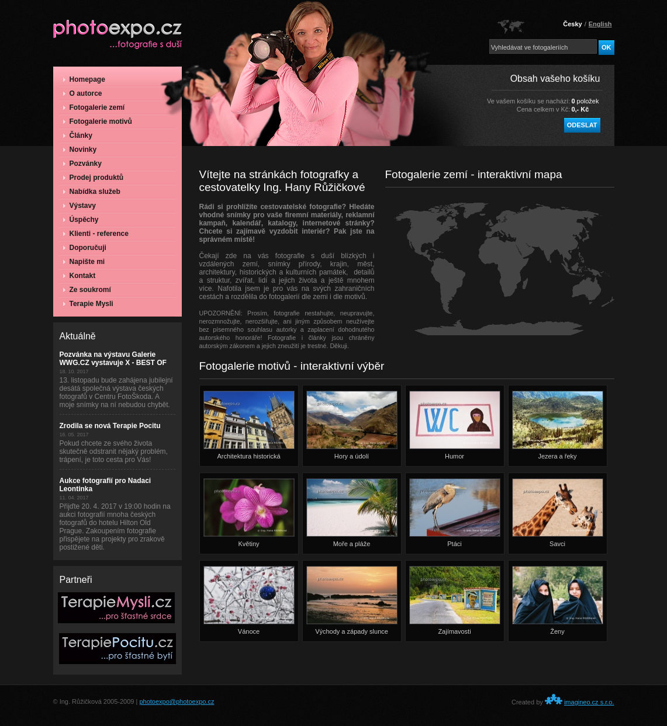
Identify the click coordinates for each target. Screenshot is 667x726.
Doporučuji (84, 248)
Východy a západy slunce (352, 600)
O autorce (82, 93)
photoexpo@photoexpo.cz (176, 701)
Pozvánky (82, 163)
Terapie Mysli (88, 304)
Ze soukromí (87, 290)
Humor (454, 425)
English (600, 23)
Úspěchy (81, 220)
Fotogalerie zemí (94, 107)
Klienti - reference (96, 234)
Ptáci (454, 512)
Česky (572, 23)
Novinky (80, 149)
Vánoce (249, 600)
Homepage (84, 79)
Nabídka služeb (91, 191)
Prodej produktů (93, 177)
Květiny (249, 512)
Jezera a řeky (557, 425)
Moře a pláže (352, 512)
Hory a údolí (352, 425)
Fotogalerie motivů (97, 121)
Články (77, 135)
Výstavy (79, 206)
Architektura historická (249, 425)
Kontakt (79, 276)
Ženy (557, 600)
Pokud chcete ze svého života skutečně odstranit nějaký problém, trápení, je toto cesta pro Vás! (114, 451)
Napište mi (84, 262)
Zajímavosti (454, 600)
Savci (557, 512)
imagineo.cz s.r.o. (589, 702)
